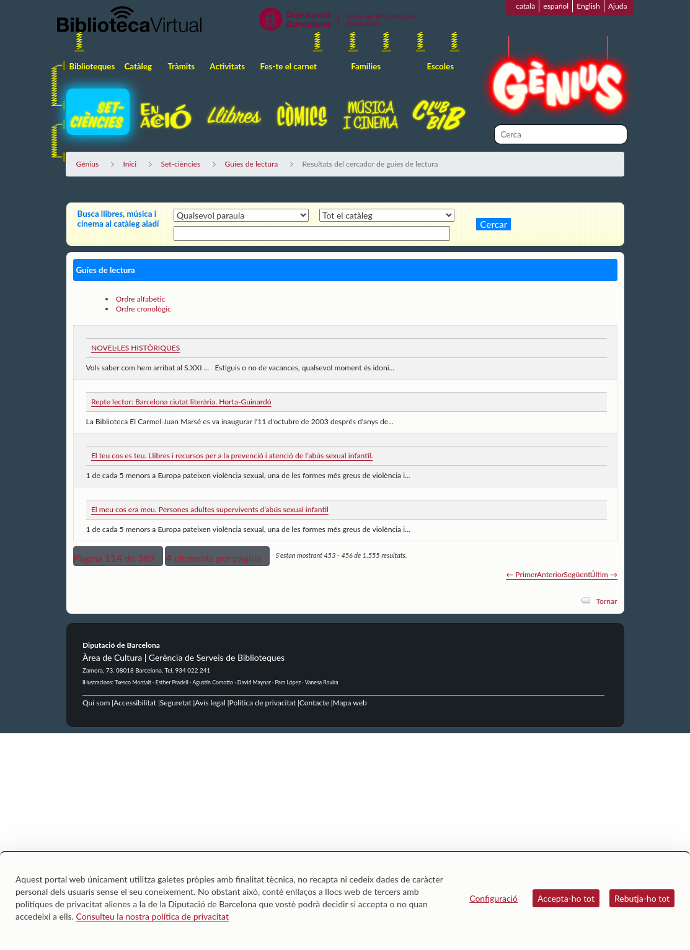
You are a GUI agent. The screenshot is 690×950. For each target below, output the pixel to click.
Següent (577, 574)
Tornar (606, 601)
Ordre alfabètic (141, 298)
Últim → (603, 574)
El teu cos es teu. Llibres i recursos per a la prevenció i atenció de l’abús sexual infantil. (232, 455)
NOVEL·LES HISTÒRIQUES (135, 347)
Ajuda (617, 6)
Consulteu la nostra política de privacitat (152, 916)
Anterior (550, 574)
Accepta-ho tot (566, 898)
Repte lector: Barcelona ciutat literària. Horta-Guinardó (181, 401)
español (555, 6)
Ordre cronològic (143, 308)
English (588, 6)
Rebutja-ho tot (642, 898)
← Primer (521, 574)
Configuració (493, 898)
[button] (118, 556)
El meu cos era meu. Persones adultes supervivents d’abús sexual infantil (210, 509)
